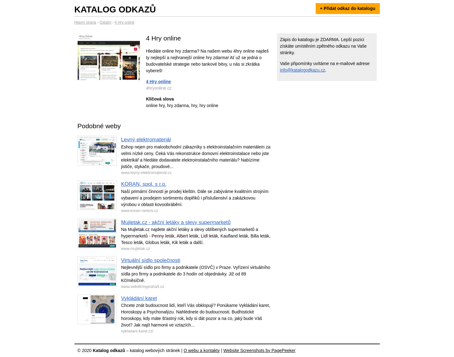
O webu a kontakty (202, 350)
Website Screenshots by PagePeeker (259, 350)
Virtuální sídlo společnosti (150, 260)
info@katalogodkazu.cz (302, 70)
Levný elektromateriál (146, 140)
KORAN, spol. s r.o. (143, 184)
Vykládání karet (139, 298)
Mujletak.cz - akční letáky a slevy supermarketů (176, 222)
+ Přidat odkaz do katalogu (347, 8)
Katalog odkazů (115, 9)
